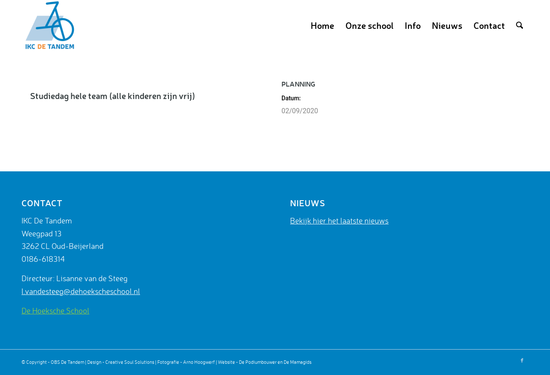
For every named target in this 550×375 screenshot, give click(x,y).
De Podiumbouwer (258, 362)
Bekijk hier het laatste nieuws (339, 220)
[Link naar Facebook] (522, 360)
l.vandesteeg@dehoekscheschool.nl (80, 291)
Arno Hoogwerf (199, 362)
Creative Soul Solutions (129, 362)
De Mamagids (298, 362)
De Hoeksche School (55, 310)
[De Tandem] (48, 25)
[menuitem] (322, 25)
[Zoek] (519, 25)
